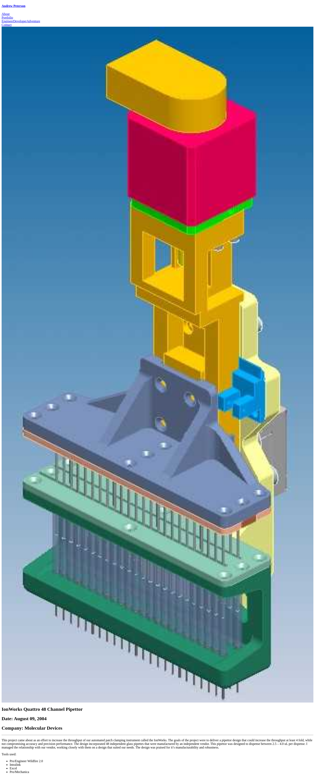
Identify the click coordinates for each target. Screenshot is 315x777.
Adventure (33, 21)
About (6, 14)
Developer (20, 21)
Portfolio (7, 17)
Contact (7, 24)
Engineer (7, 21)
